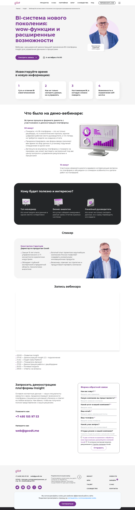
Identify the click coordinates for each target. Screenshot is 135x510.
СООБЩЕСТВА (82, 3)
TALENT (90, 484)
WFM (88, 480)
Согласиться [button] (67, 504)
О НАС (53, 3)
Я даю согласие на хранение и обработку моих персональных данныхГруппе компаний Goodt (97, 440)
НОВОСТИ (113, 476)
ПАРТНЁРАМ (63, 3)
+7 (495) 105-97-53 (22, 476)
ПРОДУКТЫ (44, 3)
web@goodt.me (27, 430)
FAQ (92, 3)
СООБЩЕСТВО (92, 488)
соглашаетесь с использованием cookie (82, 498)
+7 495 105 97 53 (27, 416)
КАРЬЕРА (112, 480)
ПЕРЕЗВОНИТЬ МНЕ (107, 3)
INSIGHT (90, 476)
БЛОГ (73, 3)
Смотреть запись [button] (27, 57)
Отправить (99, 448)
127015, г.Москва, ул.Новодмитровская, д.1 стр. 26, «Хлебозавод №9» (31, 480)
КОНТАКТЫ (113, 488)
